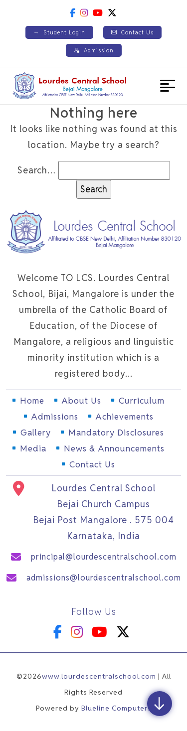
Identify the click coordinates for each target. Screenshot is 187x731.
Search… (36, 170)
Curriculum (142, 400)
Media (33, 448)
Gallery (35, 432)
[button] (167, 86)
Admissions (54, 416)
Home (32, 400)
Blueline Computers (116, 708)
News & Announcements (114, 448)
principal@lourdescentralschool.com (104, 557)
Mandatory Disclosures (116, 432)
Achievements (125, 416)
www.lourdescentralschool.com (99, 676)
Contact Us (132, 32)
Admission (94, 50)
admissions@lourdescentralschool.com (103, 578)
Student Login (59, 32)
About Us (81, 400)
